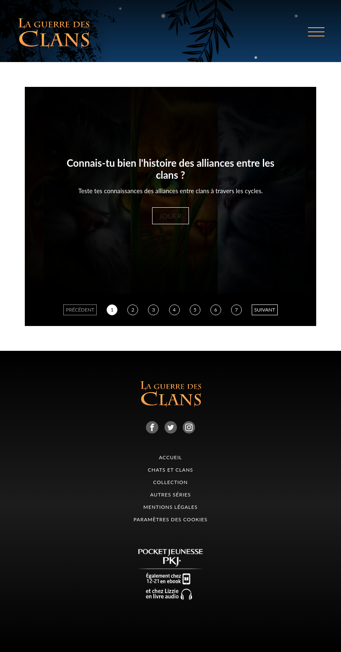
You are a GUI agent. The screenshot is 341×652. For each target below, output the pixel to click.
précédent (80, 310)
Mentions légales (170, 507)
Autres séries (170, 494)
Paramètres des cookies (170, 519)
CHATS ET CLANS (170, 470)
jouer (170, 216)
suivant (264, 310)
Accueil (170, 457)
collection (170, 482)
